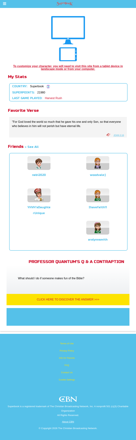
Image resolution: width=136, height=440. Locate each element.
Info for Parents (67, 358)
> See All (32, 147)
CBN (68, 400)
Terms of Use (67, 343)
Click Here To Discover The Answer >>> (68, 299)
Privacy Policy (67, 350)
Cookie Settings (67, 379)
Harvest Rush (53, 98)
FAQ (66, 365)
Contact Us (66, 372)
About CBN (68, 421)
